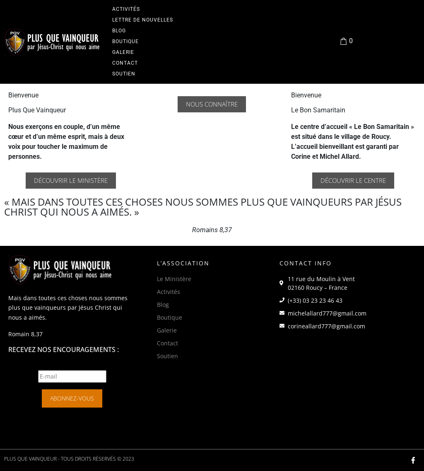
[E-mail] (72, 376)
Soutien (123, 74)
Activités (126, 9)
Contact (125, 63)
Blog (119, 31)
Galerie (123, 52)
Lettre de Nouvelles (142, 20)
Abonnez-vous (72, 398)
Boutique (125, 41)
